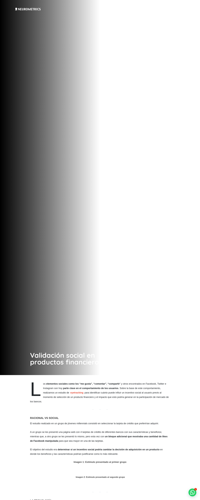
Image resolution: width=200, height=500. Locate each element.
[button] (192, 492)
